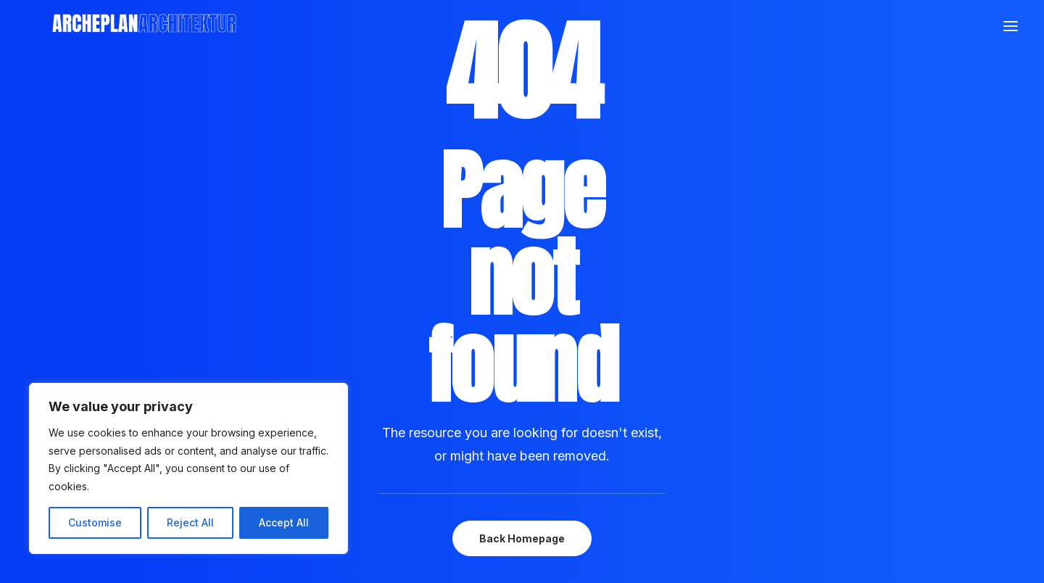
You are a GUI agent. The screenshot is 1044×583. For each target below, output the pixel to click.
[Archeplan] (421, 80)
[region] (188, 468)
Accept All (284, 522)
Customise (95, 522)
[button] (1010, 80)
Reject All (190, 522)
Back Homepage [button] (522, 538)
